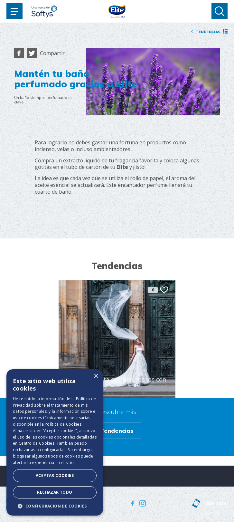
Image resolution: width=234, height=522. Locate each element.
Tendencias (117, 430)
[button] (55, 506)
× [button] (95, 376)
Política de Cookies (63, 424)
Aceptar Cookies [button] (55, 475)
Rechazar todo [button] (54, 492)
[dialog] (54, 442)
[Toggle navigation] (14, 11)
